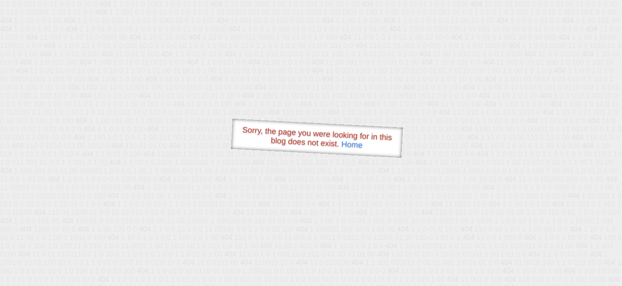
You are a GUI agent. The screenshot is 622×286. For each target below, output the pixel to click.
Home (352, 144)
